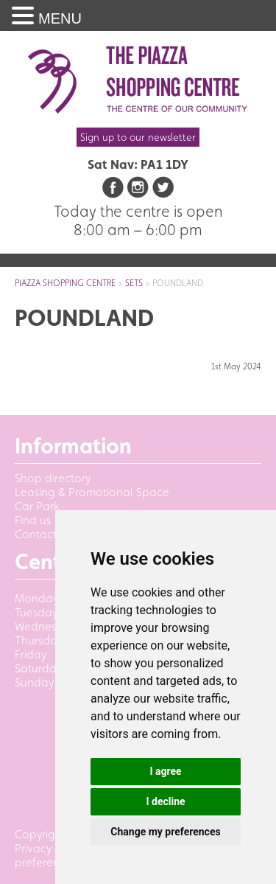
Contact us (43, 534)
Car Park (37, 506)
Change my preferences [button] (165, 832)
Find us (33, 520)
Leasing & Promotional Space (92, 492)
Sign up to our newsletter (138, 137)
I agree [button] (165, 771)
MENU (60, 18)
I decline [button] (165, 801)
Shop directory (53, 478)
